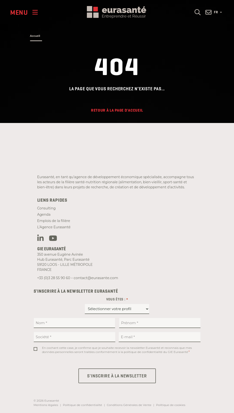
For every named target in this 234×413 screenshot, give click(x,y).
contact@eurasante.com (96, 277)
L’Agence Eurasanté (54, 227)
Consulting (46, 208)
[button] (198, 12)
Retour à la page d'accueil (117, 110)
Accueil (35, 36)
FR (218, 12)
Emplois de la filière (53, 221)
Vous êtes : (117, 299)
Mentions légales (46, 405)
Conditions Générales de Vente (129, 405)
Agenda (44, 214)
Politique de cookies (170, 405)
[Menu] (24, 12)
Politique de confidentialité (82, 405)
